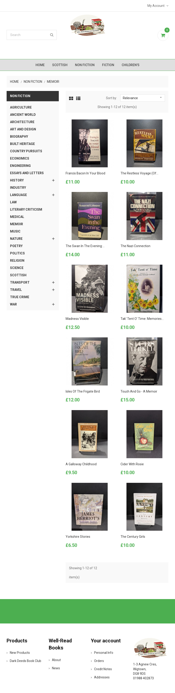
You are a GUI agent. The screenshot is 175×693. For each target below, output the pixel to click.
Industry (18, 187)
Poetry (16, 246)
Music (15, 231)
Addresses (100, 677)
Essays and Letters (27, 173)
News (54, 668)
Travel (16, 290)
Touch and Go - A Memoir (139, 391)
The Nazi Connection (135, 246)
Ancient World (23, 114)
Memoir (16, 224)
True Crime (19, 297)
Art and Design (23, 129)
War (13, 304)
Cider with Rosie (132, 464)
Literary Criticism (26, 209)
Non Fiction (85, 65)
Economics (19, 158)
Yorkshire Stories (78, 536)
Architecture (22, 122)
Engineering (20, 166)
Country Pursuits (26, 151)
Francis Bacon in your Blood (85, 173)
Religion (17, 260)
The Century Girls (133, 536)
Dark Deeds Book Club (24, 661)
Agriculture (21, 107)
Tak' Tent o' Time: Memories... (142, 319)
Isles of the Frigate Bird (83, 391)
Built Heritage (22, 144)
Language (18, 195)
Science (16, 268)
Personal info (102, 652)
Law (13, 202)
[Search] (32, 35)
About (55, 660)
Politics (17, 253)
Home (40, 65)
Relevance (142, 98)
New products (18, 652)
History (17, 180)
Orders (97, 661)
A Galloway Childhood (81, 464)
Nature (16, 238)
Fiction (108, 65)
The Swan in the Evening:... (85, 246)
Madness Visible (77, 319)
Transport (20, 282)
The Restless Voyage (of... (139, 173)
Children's (130, 65)
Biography (19, 136)
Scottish (59, 65)
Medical (17, 217)
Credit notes (101, 669)
